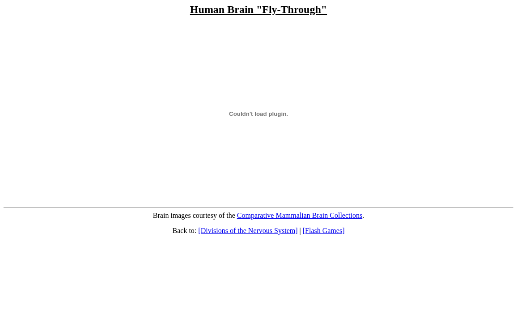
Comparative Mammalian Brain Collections (299, 215)
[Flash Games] (324, 230)
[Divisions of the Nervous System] (247, 230)
